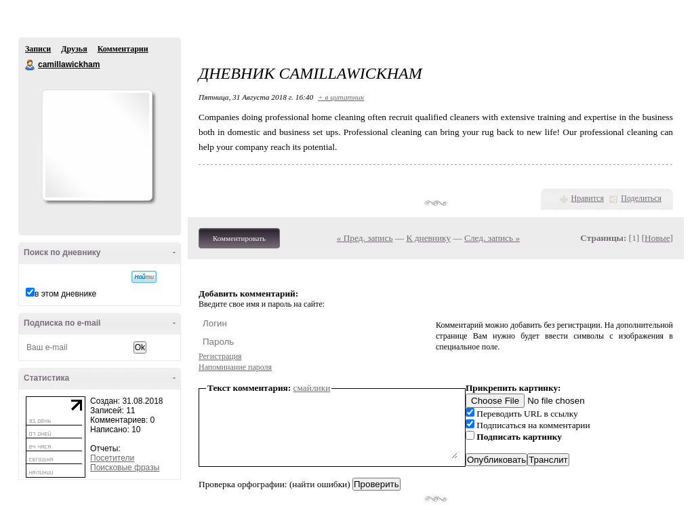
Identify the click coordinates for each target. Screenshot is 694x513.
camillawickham (30, 65)
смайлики (312, 388)
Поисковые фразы (124, 467)
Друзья (74, 49)
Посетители (112, 458)
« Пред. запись (365, 238)
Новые (657, 238)
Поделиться (641, 198)
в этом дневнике (65, 294)
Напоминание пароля (235, 367)
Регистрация (220, 356)
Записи (38, 49)
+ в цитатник (341, 97)
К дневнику (429, 238)
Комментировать (239, 238)
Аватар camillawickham (97, 145)
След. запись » (492, 238)
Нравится (587, 198)
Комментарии (123, 49)
